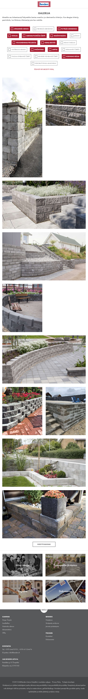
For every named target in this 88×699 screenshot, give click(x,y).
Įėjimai (76, 36)
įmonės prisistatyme (52, 626)
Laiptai (54, 50)
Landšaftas (6, 623)
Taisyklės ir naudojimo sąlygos (41, 682)
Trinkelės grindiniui (45, 29)
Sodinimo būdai (72, 56)
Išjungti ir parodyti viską (44, 69)
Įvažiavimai (39, 50)
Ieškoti (84, 4)
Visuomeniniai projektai (26, 43)
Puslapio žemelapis (68, 682)
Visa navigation (4, 4)
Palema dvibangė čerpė (21, 56)
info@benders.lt (14, 652)
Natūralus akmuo (19, 50)
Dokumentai (50, 639)
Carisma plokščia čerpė (35, 36)
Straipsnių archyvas (52, 623)
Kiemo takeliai (69, 43)
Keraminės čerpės (72, 50)
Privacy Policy (56, 682)
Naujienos (49, 620)
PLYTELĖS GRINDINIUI (69, 29)
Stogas (15, 36)
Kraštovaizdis (60, 36)
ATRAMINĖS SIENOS (21, 29)
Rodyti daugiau (44, 544)
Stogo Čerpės (7, 620)
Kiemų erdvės (50, 43)
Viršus (44, 610)
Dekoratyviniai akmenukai (45, 63)
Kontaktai (49, 636)
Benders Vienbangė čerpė (48, 56)
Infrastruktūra (6, 629)
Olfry (4, 633)
